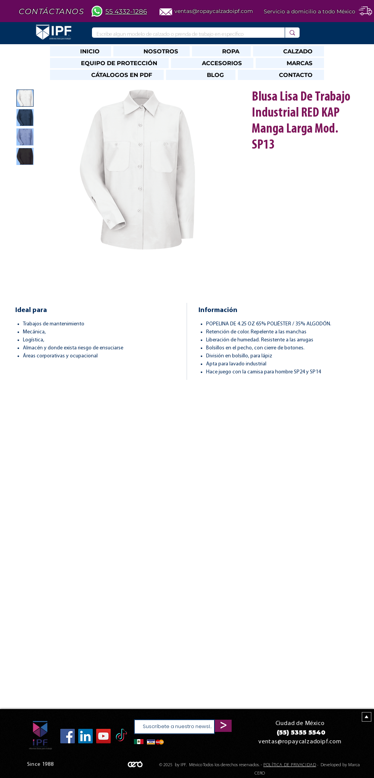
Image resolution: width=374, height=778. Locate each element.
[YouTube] (103, 736)
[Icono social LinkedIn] (85, 736)
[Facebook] (67, 736)
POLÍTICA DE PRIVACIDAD (289, 765)
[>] (223, 726)
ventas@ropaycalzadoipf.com (213, 11)
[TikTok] (121, 736)
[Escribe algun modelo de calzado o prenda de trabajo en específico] (183, 34)
